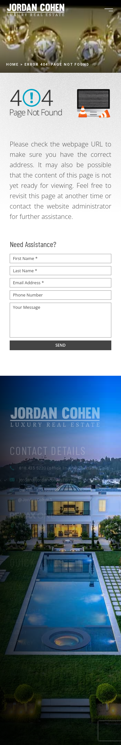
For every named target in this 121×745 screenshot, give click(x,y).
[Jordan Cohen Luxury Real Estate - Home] (60, 430)
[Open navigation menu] (109, 10)
